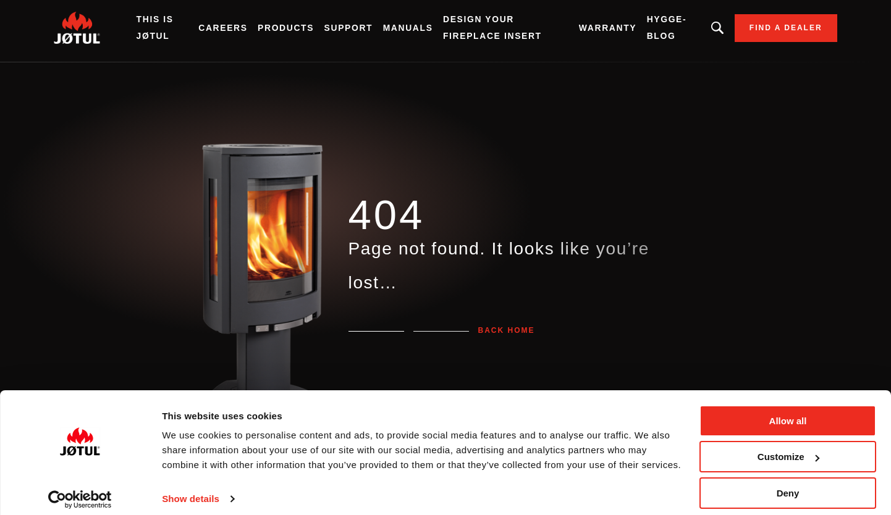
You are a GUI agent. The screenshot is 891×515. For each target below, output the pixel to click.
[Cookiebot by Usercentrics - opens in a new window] (80, 491)
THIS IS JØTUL (175, 30)
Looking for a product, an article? (697, 31)
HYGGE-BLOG (652, 30)
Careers (235, 31)
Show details (190, 490)
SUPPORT (358, 31)
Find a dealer (765, 31)
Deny (788, 484)
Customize (788, 448)
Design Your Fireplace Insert (497, 30)
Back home (506, 330)
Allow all (788, 412)
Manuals (417, 31)
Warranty (595, 31)
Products (297, 31)
